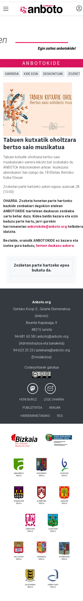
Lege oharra (54, 399)
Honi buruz (28, 399)
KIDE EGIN (31, 74)
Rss (60, 416)
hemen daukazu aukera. (55, 246)
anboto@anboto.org (52, 336)
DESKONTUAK (53, 74)
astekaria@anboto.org (53, 350)
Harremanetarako (35, 416)
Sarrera (12, 74)
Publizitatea (32, 408)
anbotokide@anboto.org (47, 227)
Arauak (55, 408)
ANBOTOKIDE (41, 63)
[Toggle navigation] (6, 9)
